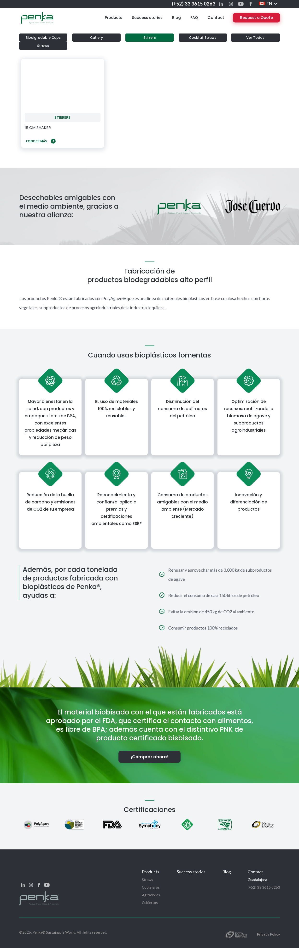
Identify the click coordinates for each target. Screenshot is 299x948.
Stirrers (149, 37)
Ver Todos (255, 37)
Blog (176, 17)
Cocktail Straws (203, 37)
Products (113, 17)
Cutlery (96, 37)
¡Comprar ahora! (149, 757)
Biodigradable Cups (43, 37)
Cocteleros (151, 887)
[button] (268, 3)
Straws (43, 45)
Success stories (147, 17)
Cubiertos (150, 902)
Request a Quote (256, 17)
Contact (216, 17)
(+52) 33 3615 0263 (193, 3)
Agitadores (151, 895)
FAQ (194, 17)
